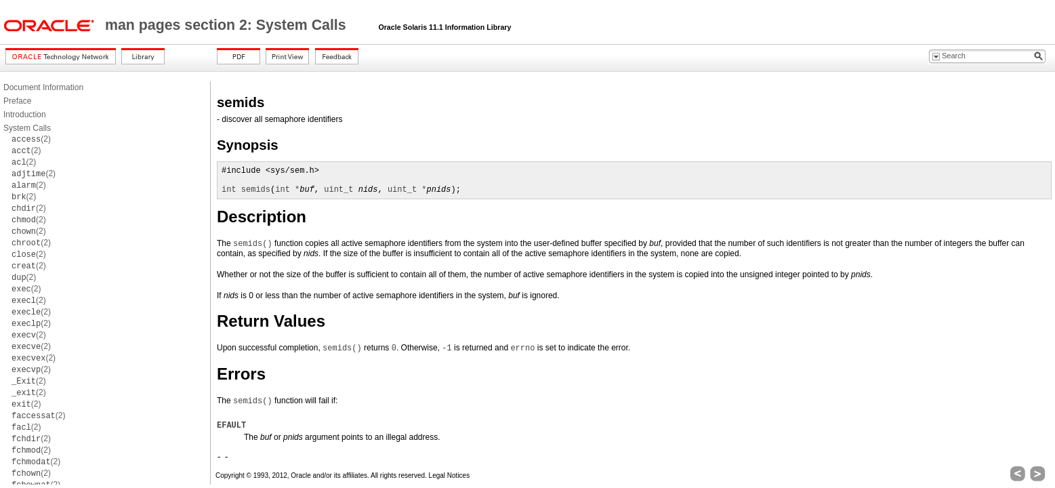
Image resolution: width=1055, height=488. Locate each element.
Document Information (43, 87)
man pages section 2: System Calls (227, 25)
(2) (31, 139)
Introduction (24, 114)
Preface (17, 101)
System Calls (27, 128)
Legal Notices (449, 475)
